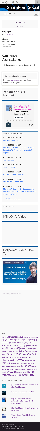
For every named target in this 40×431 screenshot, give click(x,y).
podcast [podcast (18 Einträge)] (26, 357)
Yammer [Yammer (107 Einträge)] (27, 374)
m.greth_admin (8, 34)
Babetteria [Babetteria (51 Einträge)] (16, 337)
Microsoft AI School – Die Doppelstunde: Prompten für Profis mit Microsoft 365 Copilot (18, 150)
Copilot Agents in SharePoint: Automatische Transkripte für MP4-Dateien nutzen (23, 401)
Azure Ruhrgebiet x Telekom (13, 174)
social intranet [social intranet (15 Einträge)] (22, 369)
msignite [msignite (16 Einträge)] (13, 351)
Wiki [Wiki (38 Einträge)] (6, 375)
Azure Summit (8, 160)
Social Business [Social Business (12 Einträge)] (10, 369)
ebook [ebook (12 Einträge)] (21, 340)
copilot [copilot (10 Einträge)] (7, 340)
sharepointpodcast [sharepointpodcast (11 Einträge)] (28, 363)
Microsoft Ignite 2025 (11, 140)
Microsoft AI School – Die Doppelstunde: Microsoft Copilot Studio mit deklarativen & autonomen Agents (19, 191)
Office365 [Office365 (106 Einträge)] (16, 354)
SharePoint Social (8, 14)
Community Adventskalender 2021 (22, 392)
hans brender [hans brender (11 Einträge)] (6, 343)
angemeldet (15, 80)
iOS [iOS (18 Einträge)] (16, 346)
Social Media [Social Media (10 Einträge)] (32, 369)
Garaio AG (21, 22)
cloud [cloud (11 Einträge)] (27, 337)
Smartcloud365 (9, 167)
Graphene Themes (18, 428)
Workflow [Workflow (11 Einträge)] (14, 375)
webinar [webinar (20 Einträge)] (29, 372)
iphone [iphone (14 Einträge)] (23, 346)
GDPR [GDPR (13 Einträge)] (33, 340)
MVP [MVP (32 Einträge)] (22, 351)
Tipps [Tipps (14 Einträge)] (5, 372)
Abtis (19, 26)
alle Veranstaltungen (13, 199)
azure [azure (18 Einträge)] (5, 337)
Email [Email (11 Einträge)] (27, 340)
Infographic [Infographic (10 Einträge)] (29, 343)
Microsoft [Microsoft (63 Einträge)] (12, 348)
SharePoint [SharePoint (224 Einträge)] (13, 360)
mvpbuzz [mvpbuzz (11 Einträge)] (30, 351)
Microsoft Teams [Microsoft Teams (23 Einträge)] (28, 348)
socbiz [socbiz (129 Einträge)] (24, 366)
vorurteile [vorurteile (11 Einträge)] (21, 372)
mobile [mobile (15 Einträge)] (5, 351)
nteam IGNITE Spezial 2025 (13, 182)
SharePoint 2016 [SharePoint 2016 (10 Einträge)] (16, 363)
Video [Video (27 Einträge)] (12, 372)
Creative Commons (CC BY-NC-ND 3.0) (12, 426)
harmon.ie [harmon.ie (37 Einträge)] (18, 342)
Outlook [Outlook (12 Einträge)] (18, 357)
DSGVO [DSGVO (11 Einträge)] (13, 340)
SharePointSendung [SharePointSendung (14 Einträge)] (9, 366)
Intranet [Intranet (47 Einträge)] (7, 345)
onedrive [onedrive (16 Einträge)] (10, 357)
